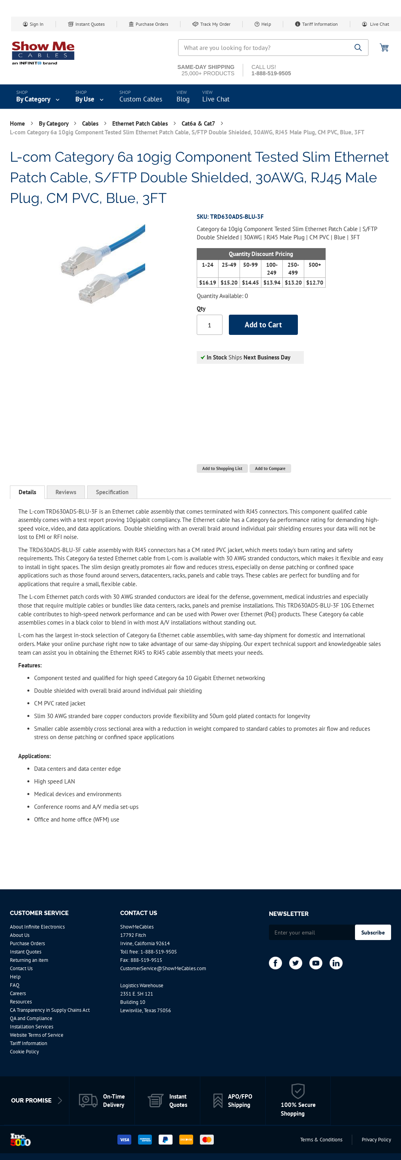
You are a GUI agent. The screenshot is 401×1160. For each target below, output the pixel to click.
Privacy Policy (376, 1139)
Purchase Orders (152, 24)
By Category (54, 123)
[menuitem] (38, 96)
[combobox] (273, 47)
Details (27, 492)
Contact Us (21, 968)
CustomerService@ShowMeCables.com (163, 968)
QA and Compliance (31, 1018)
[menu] (200, 96)
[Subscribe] (373, 932)
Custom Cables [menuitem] (140, 99)
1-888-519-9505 (158, 951)
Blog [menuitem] (183, 99)
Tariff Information (320, 24)
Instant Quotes (90, 24)
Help (266, 24)
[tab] (27, 492)
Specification (112, 492)
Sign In (37, 24)
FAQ (14, 985)
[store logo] (43, 52)
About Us (19, 935)
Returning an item (29, 960)
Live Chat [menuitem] (216, 99)
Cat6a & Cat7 (199, 123)
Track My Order (215, 24)
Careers (18, 993)
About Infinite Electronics (37, 926)
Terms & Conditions (321, 1139)
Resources (21, 1001)
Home (18, 123)
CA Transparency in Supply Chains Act (50, 1010)
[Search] (358, 48)
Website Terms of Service (36, 1035)
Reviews (66, 492)
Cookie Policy (24, 1051)
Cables (91, 123)
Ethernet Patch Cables (140, 123)
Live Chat (379, 24)
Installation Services (31, 1026)
